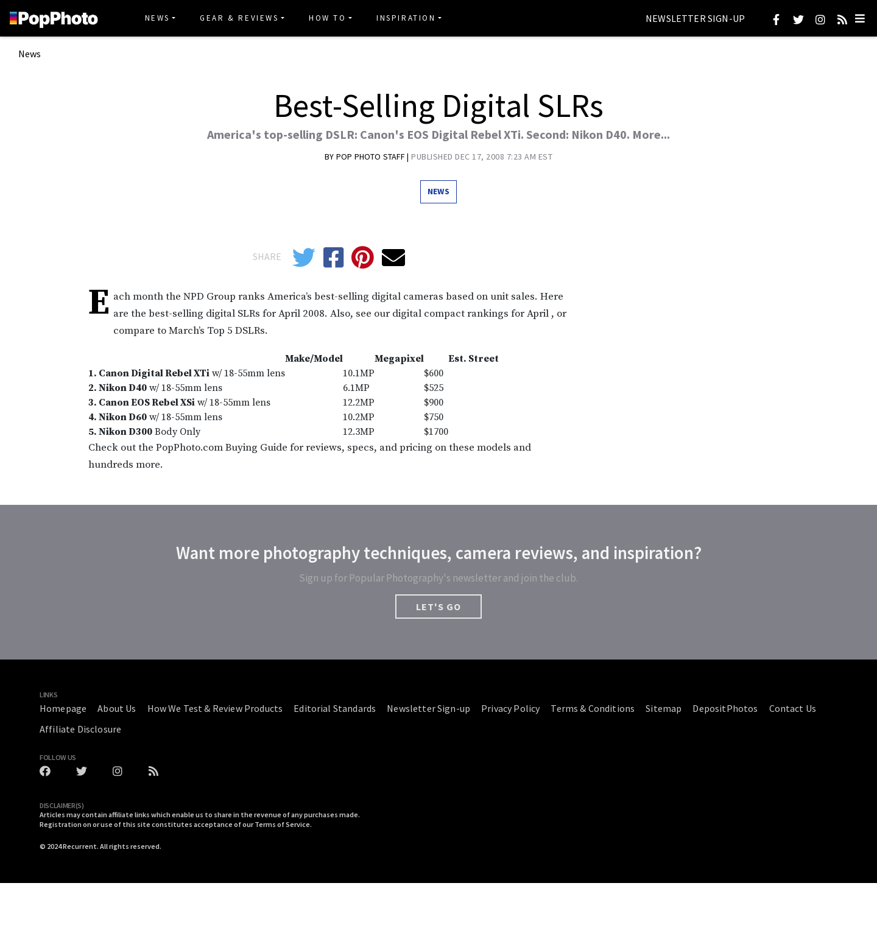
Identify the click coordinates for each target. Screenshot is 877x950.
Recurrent (80, 846)
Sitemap (664, 708)
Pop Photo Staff (371, 156)
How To (328, 18)
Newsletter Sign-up (695, 18)
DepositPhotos (725, 708)
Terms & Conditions (593, 708)
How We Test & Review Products (215, 708)
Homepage (63, 708)
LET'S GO (438, 606)
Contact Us (793, 708)
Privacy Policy (510, 708)
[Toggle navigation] (860, 18)
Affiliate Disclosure (80, 729)
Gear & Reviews (239, 18)
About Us (116, 708)
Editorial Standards (335, 708)
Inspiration (406, 18)
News (157, 18)
